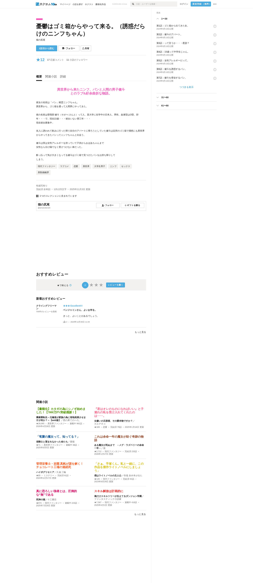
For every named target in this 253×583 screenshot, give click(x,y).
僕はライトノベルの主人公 (107, 475)
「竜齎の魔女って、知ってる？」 (58, 436)
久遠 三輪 (61, 472)
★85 (38, 475)
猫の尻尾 (40, 40)
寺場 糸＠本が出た (133, 475)
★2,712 (97, 451)
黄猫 (72, 441)
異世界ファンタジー (57, 423)
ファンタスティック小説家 (107, 499)
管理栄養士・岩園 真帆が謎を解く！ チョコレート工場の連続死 (61, 465)
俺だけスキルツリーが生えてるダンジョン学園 (118, 496)
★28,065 (40, 423)
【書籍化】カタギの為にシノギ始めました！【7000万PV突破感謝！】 (61, 410)
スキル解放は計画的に (108, 491)
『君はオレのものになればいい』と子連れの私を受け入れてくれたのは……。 (119, 412)
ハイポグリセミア (45, 472)
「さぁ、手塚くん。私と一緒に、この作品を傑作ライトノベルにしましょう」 (119, 467)
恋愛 (105, 427)
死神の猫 (40, 499)
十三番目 (51, 499)
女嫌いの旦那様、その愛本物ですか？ (113, 421)
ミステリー (49, 475)
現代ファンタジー (113, 451)
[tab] (40, 77)
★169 (97, 427)
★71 (38, 445)
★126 (97, 479)
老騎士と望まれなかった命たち (52, 441)
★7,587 (97, 502)
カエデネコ (100, 423)
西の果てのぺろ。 (72, 420)
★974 (39, 503)
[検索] (133, 4)
